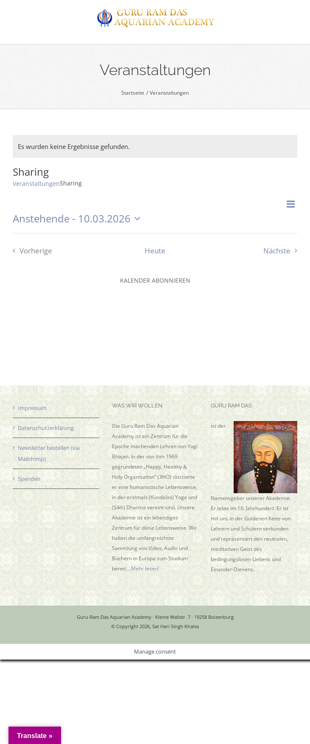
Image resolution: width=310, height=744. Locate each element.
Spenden (29, 479)
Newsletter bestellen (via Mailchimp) (49, 453)
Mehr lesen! (145, 568)
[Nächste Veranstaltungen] (282, 251)
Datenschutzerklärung (46, 428)
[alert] (155, 146)
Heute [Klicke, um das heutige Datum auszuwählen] (155, 250)
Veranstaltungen (36, 184)
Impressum (32, 408)
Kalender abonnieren (155, 280)
